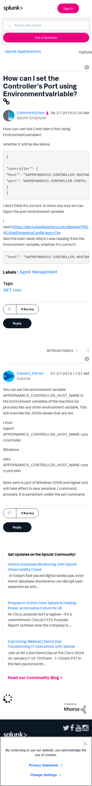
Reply (17, 323)
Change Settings (43, 775)
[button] (86, 68)
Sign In (68, 8)
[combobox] (46, 25)
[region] (46, 761)
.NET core (12, 289)
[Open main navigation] (85, 8)
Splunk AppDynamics (23, 51)
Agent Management (38, 272)
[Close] (85, 743)
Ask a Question (46, 37)
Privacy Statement (43, 765)
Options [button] (84, 52)
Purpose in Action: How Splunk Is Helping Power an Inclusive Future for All (42, 605)
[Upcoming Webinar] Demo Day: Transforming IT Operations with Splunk (41, 644)
